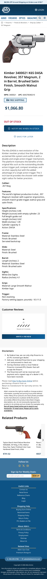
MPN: (6, 95)
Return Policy (23, 518)
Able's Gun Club (23, 549)
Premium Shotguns (23, 552)
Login (23, 501)
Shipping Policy (23, 515)
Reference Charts (23, 495)
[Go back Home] (2, 23)
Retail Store (23, 492)
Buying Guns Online (23, 509)
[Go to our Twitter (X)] (23, 466)
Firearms (9, 23)
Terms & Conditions (23, 529)
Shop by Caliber (35, 23)
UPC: (20, 95)
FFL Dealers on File (23, 521)
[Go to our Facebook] (19, 466)
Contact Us (23, 489)
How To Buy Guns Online (22, 381)
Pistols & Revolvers (20, 23)
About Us (23, 541)
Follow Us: (24, 461)
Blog (23, 498)
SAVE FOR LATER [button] (23, 136)
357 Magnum (5, 25)
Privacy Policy (23, 532)
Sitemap (23, 538)
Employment (23, 535)
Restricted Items (23, 512)
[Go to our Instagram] (27, 466)
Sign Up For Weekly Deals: (23, 471)
